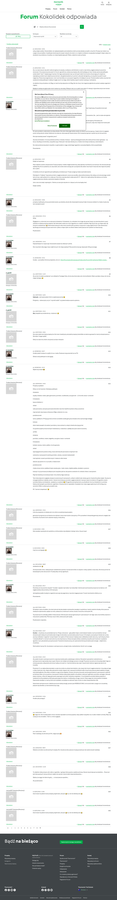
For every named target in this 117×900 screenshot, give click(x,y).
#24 (109, 696)
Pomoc (85, 898)
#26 (109, 731)
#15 (109, 383)
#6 (110, 216)
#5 (110, 200)
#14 (109, 367)
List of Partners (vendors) (42, 121)
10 (69, 36)
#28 (109, 767)
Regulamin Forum (65, 879)
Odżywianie (63, 869)
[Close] (83, 92)
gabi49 (9, 273)
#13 (109, 351)
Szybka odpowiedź (12, 44)
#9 (110, 274)
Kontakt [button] (62, 9)
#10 (109, 295)
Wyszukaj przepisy (10, 858)
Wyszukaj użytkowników (94, 864)
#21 (109, 607)
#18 (109, 548)
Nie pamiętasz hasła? (38, 865)
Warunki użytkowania (51, 898)
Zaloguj (80, 63)
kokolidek (10, 101)
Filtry (18, 36)
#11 (109, 311)
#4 (110, 159)
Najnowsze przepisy (10, 864)
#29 (109, 791)
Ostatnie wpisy (36, 868)
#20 (109, 586)
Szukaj (89, 855)
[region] (59, 110)
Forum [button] (55, 9)
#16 (109, 510)
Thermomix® (63, 861)
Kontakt (42, 898)
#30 (109, 810)
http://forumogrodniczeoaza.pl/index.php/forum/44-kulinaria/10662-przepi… (83, 260)
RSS (88, 866)
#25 (109, 712)
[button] (102, 3)
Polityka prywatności (64, 898)
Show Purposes (52, 125)
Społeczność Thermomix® (67, 858)
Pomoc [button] (69, 9)
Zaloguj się (35, 860)
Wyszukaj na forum (93, 861)
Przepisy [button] (48, 9)
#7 (110, 241)
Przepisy (7, 855)
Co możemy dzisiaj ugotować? (69, 874)
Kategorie (7, 861)
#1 (110, 49)
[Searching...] (59, 26)
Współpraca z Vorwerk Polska (68, 877)
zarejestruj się (90, 63)
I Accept (64, 125)
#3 (110, 103)
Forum (62, 855)
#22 (109, 631)
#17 (109, 529)
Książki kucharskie (65, 866)
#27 (109, 748)
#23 (109, 657)
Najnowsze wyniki (45, 36)
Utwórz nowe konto (38, 863)
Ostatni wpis (106, 44)
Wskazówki (63, 871)
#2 (110, 68)
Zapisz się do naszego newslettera (71, 842)
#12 (109, 332)
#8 (110, 258)
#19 (109, 564)
